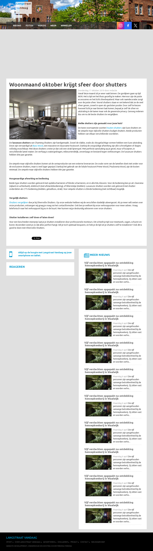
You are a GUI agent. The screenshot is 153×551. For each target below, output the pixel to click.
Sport (9, 542)
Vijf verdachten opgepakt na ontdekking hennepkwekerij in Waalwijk (108, 264)
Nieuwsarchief (98, 542)
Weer (53, 25)
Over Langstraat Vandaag (27, 542)
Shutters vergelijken (18, 202)
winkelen (66, 25)
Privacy (74, 542)
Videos (42, 25)
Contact (84, 542)
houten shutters (114, 128)
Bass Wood (38, 146)
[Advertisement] (76, 55)
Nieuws (17, 25)
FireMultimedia (64, 546)
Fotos (29, 25)
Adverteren (49, 542)
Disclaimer (63, 542)
